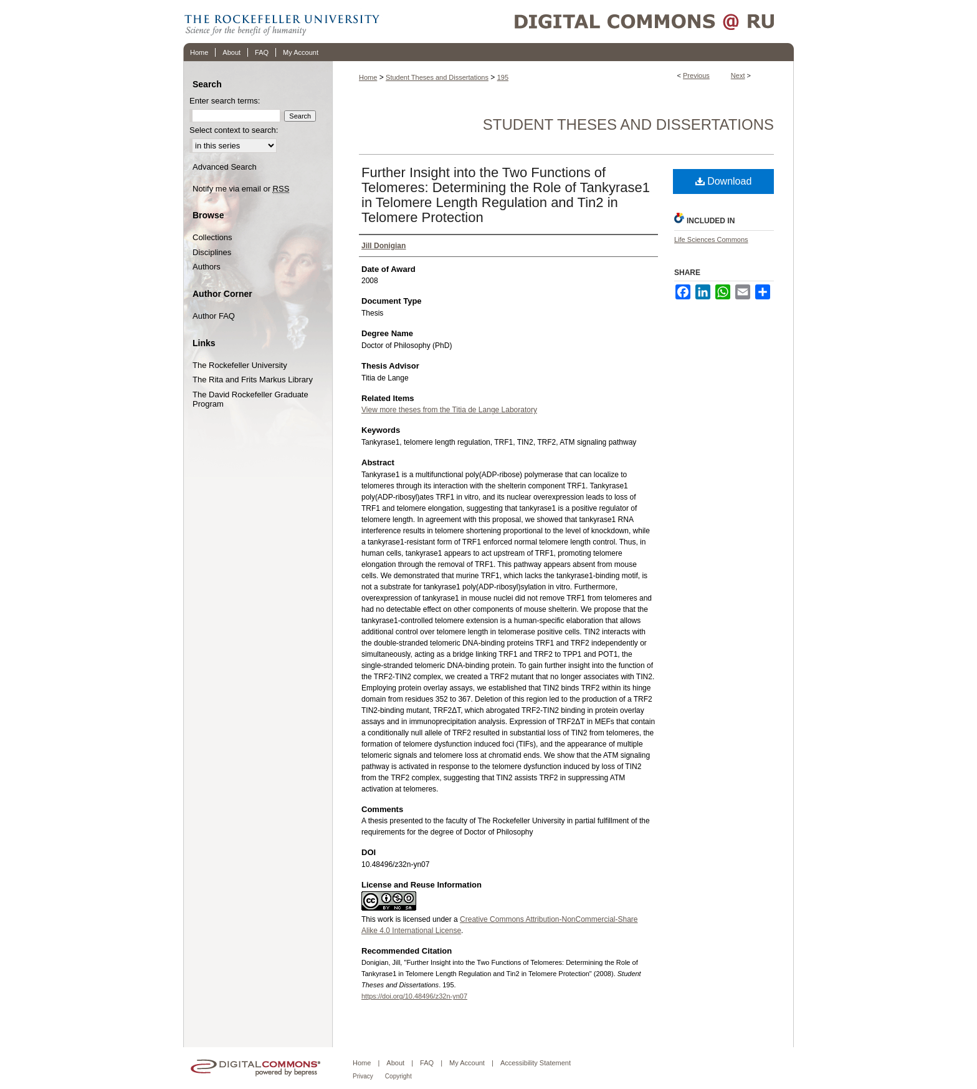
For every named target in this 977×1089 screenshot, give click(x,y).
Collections (212, 237)
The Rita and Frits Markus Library (253, 379)
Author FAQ (214, 316)
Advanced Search (225, 167)
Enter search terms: (224, 100)
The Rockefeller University (240, 365)
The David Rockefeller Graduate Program (250, 399)
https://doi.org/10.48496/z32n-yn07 (414, 996)
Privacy (363, 1076)
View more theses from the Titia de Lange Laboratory (449, 409)
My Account (467, 1063)
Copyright (398, 1076)
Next (738, 75)
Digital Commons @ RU (588, 21)
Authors (207, 266)
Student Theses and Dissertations (437, 77)
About (395, 1063)
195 (502, 77)
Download (723, 181)
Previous (696, 75)
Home (368, 77)
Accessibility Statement (535, 1063)
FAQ (427, 1063)
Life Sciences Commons (711, 239)
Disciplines (212, 252)
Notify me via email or (241, 189)
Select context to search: (233, 130)
